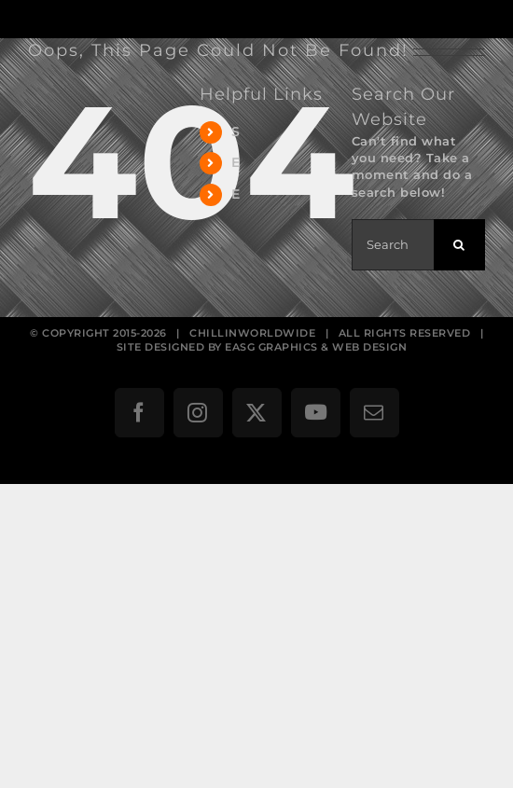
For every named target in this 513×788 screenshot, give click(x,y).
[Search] (459, 244)
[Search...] (393, 244)
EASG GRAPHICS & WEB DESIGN (316, 346)
